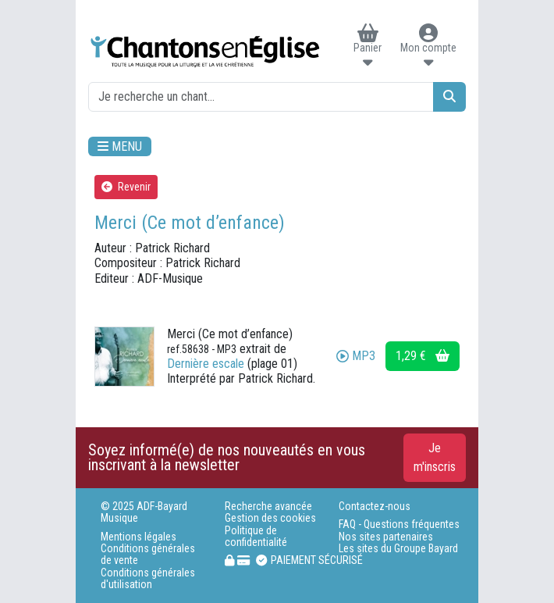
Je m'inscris (435, 457)
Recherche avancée (268, 506)
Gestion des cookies (270, 518)
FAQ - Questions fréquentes (399, 524)
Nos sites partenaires (386, 537)
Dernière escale (205, 363)
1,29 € (422, 355)
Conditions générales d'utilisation (148, 579)
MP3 (355, 355)
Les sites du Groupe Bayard (398, 549)
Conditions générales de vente (148, 554)
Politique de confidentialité (256, 536)
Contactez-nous (374, 506)
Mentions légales (138, 537)
